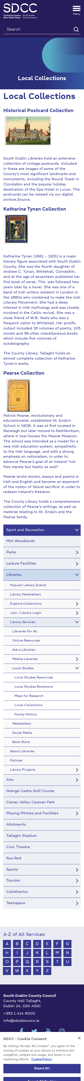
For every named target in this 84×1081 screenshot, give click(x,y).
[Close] (79, 1045)
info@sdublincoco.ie (21, 1021)
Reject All (42, 1076)
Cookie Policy (41, 1067)
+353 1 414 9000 (19, 1014)
